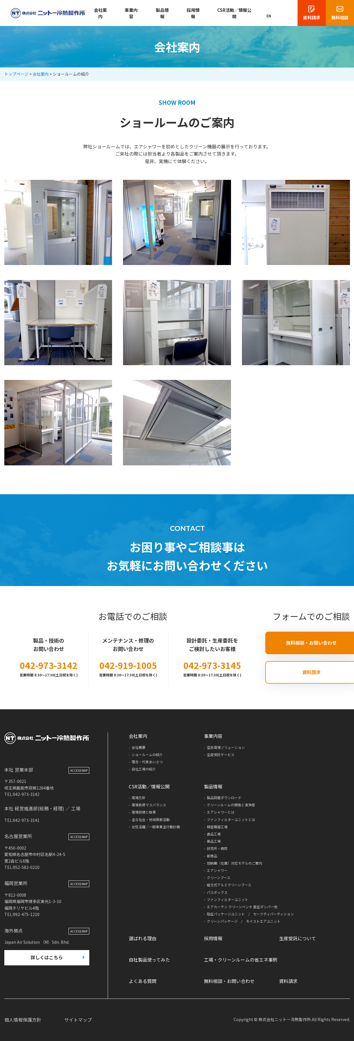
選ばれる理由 (142, 938)
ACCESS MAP (79, 771)
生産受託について (297, 938)
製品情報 (162, 13)
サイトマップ (78, 1019)
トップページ (16, 74)
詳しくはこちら (47, 958)
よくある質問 (142, 980)
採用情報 (193, 13)
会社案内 (100, 13)
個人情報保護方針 (22, 1019)
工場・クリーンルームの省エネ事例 (240, 959)
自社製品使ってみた (149, 959)
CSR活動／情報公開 (234, 13)
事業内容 (131, 13)
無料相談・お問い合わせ (229, 980)
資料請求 (288, 980)
